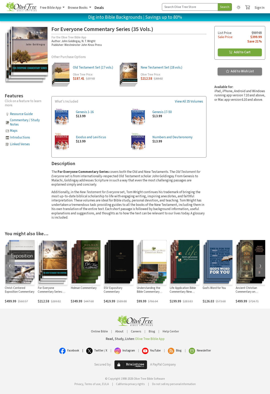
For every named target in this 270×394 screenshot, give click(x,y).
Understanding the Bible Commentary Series (148, 292)
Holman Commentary (84, 288)
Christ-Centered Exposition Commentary (19, 290)
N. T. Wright (88, 41)
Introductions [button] (20, 137)
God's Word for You (214, 288)
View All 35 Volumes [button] (189, 102)
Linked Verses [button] (20, 144)
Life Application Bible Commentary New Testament (183, 292)
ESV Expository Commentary (113, 290)
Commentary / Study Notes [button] (25, 122)
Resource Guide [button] (21, 114)
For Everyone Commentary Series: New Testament (50, 292)
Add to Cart (240, 52)
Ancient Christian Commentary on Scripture (246, 292)
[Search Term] (190, 7)
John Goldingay (70, 41)
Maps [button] (13, 130)
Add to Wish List (240, 71)
